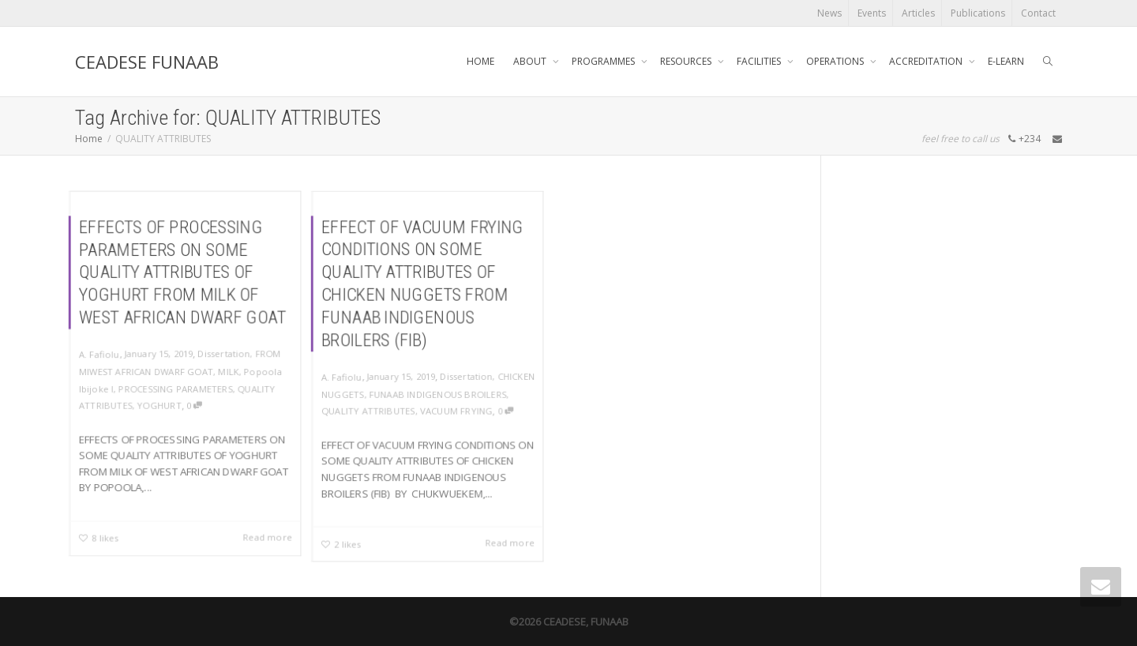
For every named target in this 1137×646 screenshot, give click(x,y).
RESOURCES (687, 61)
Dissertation (225, 353)
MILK (229, 371)
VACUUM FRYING (457, 411)
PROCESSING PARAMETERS (176, 388)
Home (89, 138)
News (829, 13)
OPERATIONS (836, 61)
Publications (978, 13)
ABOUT (531, 61)
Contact (1038, 13)
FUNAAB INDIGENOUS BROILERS (438, 394)
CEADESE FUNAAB (147, 61)
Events (871, 13)
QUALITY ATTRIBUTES (367, 411)
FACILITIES (760, 61)
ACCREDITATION (927, 61)
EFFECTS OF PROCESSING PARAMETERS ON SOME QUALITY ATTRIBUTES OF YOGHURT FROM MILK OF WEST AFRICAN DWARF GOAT (182, 270)
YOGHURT (159, 406)
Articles (918, 13)
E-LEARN (1006, 61)
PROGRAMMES (604, 61)
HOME (480, 61)
